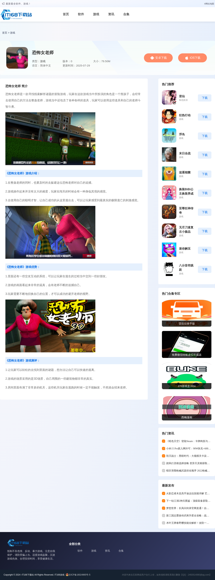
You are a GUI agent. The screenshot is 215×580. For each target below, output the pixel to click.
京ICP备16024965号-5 (79, 575)
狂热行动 (185, 115)
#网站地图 (209, 4)
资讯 (111, 14)
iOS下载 (195, 57)
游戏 (96, 14)
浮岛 (182, 134)
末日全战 (185, 153)
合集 (126, 14)
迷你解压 (185, 248)
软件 (81, 14)
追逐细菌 (185, 172)
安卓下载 (161, 57)
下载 (205, 97)
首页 (66, 14)
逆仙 (182, 96)
